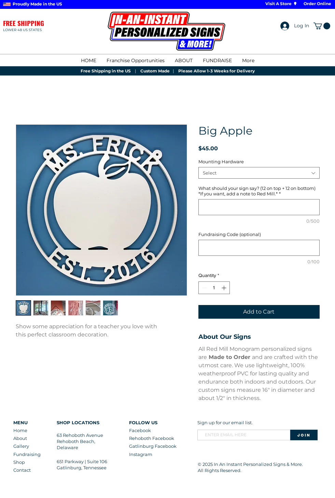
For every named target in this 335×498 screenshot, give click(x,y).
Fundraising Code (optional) (229, 234)
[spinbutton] (214, 288)
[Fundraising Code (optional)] (259, 248)
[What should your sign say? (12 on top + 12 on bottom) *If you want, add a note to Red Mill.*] (259, 207)
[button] (321, 26)
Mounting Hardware (221, 161)
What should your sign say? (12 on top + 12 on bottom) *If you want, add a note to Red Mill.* (257, 190)
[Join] (304, 435)
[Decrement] (203, 288)
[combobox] (259, 173)
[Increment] (224, 288)
